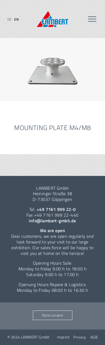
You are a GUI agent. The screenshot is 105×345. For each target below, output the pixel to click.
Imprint (63, 337)
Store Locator (52, 315)
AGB (94, 337)
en (16, 19)
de (9, 19)
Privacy (79, 337)
